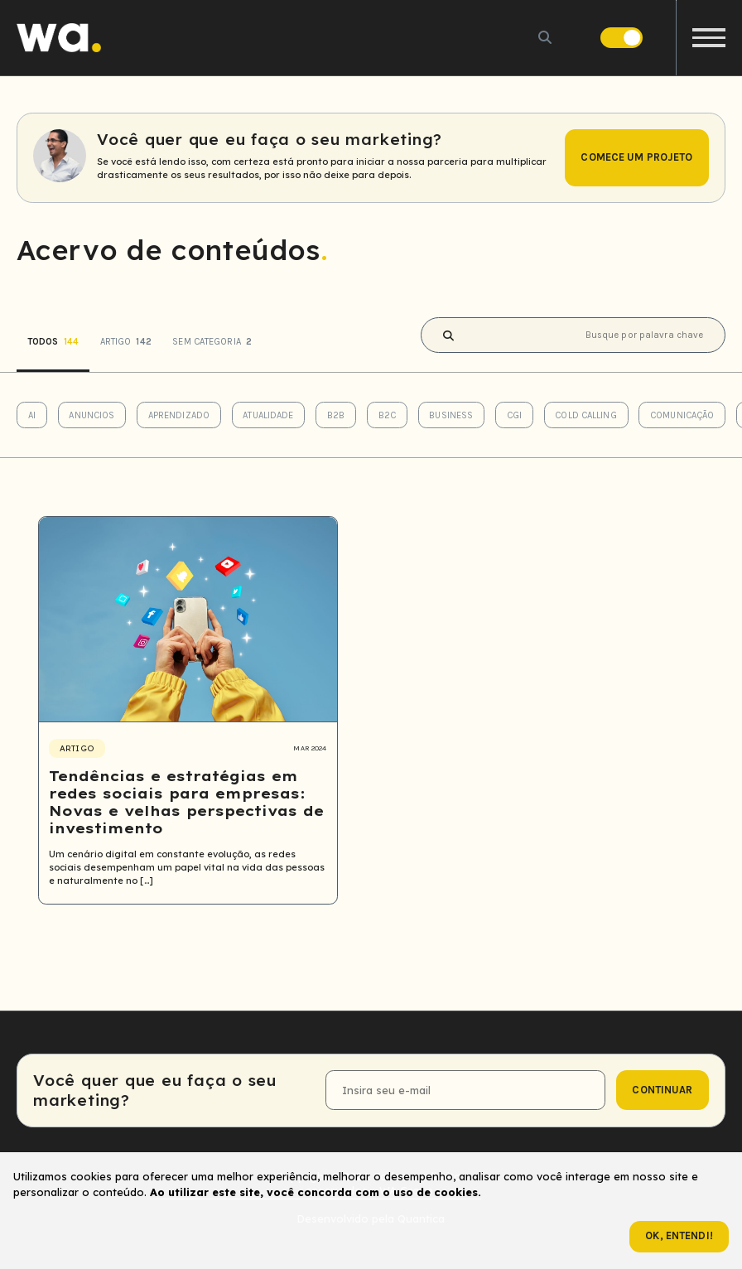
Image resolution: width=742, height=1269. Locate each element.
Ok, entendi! (679, 1235)
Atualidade (268, 415)
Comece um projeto (636, 157)
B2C (387, 415)
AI (32, 415)
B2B (335, 415)
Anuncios (91, 415)
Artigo (126, 341)
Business (451, 415)
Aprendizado (179, 415)
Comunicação (682, 415)
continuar (662, 1089)
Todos (53, 341)
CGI (514, 415)
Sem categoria (212, 341)
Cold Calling (585, 415)
